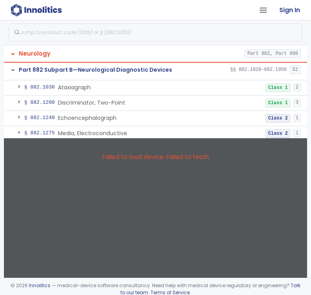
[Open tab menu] (263, 10)
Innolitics (39, 285)
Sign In (289, 9)
